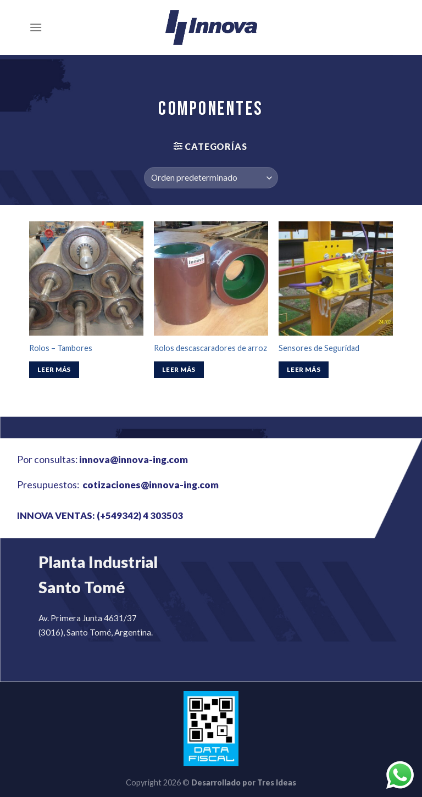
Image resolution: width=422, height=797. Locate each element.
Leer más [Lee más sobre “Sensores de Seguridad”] (303, 369)
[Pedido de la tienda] (210, 177)
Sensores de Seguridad (319, 348)
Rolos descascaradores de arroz (210, 348)
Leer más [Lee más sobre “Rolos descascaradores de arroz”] (179, 369)
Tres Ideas (276, 782)
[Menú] (35, 27)
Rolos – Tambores (60, 348)
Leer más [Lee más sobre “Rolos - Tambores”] (54, 369)
